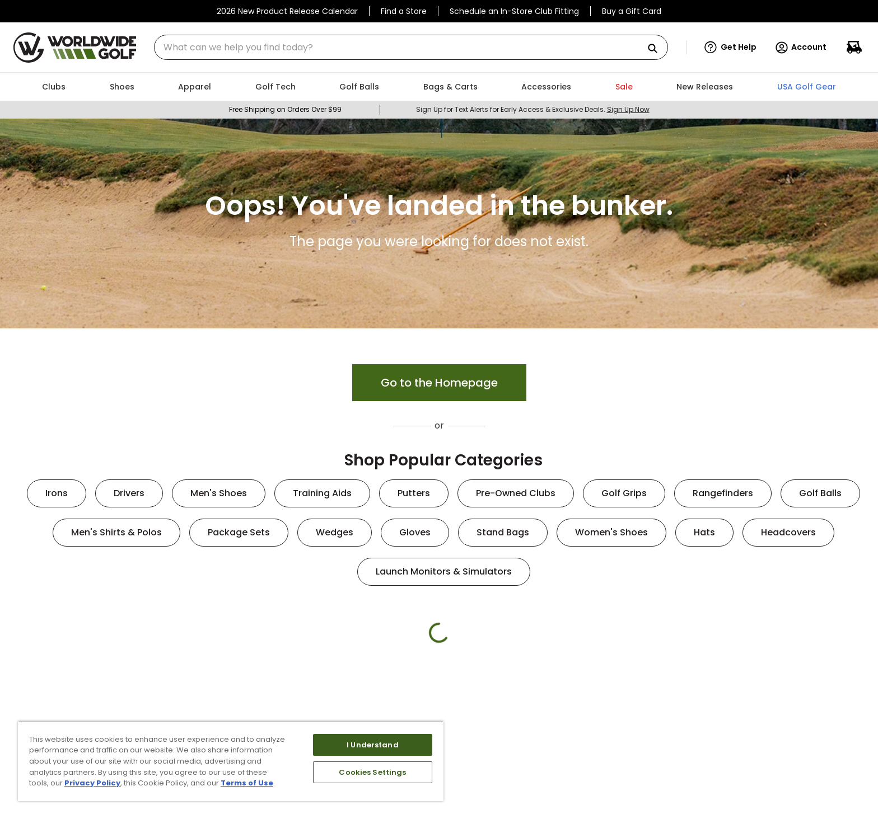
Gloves (415, 532)
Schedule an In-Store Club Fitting (514, 11)
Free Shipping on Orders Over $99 (285, 109)
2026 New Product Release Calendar (287, 11)
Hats (704, 532)
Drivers (129, 493)
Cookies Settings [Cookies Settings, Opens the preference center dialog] (372, 772)
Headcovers (788, 532)
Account (800, 47)
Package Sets (239, 532)
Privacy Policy (92, 783)
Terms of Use (247, 783)
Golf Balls (820, 493)
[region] (230, 761)
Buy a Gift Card (631, 11)
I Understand (373, 745)
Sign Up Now (628, 109)
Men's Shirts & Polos (116, 532)
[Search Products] (657, 49)
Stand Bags (503, 532)
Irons (56, 493)
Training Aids (322, 493)
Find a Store (404, 11)
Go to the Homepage (439, 382)
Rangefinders (723, 493)
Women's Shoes (611, 532)
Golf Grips (624, 493)
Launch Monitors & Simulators (444, 571)
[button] (730, 47)
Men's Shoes (218, 493)
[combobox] (411, 47)
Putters (414, 493)
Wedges (334, 532)
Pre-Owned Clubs (515, 493)
